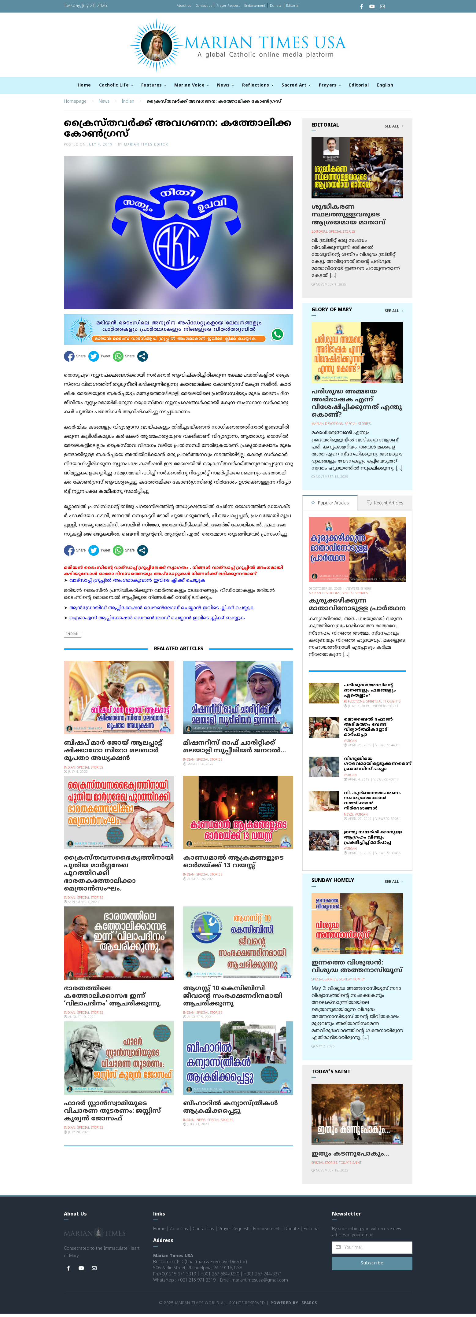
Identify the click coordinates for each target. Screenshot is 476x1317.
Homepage (75, 105)
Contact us (203, 6)
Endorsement (254, 6)
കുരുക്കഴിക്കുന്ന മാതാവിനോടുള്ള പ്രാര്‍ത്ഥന (357, 608)
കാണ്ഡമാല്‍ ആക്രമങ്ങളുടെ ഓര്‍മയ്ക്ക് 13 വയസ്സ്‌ (233, 865)
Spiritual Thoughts (383, 705)
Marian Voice (191, 85)
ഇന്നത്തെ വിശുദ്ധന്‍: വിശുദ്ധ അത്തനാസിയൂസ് (357, 970)
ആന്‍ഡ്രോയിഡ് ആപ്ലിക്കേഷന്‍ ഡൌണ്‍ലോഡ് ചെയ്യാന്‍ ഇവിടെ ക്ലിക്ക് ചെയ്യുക (162, 612)
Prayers (330, 85)
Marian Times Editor (146, 148)
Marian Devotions (327, 428)
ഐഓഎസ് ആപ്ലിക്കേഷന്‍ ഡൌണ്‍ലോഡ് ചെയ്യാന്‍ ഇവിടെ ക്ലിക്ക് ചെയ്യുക (157, 622)
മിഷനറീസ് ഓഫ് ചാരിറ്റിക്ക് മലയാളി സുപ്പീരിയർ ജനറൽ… (234, 750)
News (225, 85)
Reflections (258, 85)
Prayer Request (228, 6)
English (385, 85)
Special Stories (90, 771)
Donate (276, 6)
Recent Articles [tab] (385, 507)
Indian (128, 105)
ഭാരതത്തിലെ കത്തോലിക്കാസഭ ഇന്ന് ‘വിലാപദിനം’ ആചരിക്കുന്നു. (112, 1000)
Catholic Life (116, 85)
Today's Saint (350, 1166)
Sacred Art (296, 85)
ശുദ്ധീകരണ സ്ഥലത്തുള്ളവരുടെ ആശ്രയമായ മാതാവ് (348, 218)
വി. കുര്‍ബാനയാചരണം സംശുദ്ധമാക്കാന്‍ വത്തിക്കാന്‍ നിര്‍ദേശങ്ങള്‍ (372, 804)
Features (154, 85)
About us (184, 6)
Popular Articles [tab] (330, 507)
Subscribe (372, 1267)
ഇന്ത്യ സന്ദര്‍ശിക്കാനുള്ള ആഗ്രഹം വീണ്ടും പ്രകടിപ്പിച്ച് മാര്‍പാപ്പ (373, 841)
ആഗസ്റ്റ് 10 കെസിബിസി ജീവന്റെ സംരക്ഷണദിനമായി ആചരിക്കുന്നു (232, 1000)
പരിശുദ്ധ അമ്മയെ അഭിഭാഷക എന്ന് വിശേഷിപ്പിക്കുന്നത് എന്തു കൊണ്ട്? (357, 407)
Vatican (350, 745)
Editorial (292, 6)
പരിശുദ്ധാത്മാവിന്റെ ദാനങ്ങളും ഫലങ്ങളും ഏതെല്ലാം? (370, 694)
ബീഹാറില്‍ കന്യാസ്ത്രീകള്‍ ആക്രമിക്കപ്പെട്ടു (230, 1111)
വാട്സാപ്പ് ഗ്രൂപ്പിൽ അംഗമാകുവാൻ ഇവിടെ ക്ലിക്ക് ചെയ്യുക (137, 584)
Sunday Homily (352, 983)
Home (84, 85)
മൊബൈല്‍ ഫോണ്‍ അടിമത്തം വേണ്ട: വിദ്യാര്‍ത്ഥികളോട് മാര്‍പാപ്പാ (368, 730)
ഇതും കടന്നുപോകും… (350, 1157)
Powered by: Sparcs (294, 1306)
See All (394, 130)
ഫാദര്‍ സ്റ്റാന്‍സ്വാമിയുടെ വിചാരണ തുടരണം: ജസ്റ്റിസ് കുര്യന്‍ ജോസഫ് (112, 1115)
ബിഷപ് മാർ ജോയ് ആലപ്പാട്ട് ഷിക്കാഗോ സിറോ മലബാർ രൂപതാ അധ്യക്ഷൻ (113, 754)
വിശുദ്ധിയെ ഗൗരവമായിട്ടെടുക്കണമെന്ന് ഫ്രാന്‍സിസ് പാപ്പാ (377, 767)
